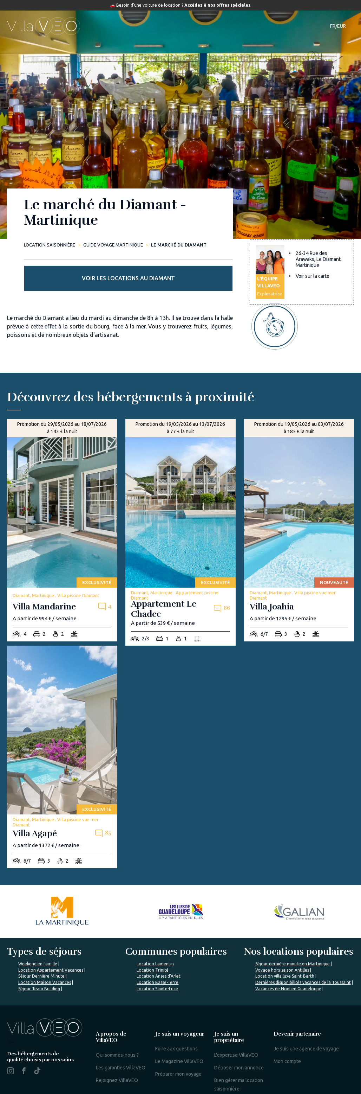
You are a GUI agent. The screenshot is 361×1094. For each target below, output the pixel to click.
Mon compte (287, 1027)
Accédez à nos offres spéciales (217, 5)
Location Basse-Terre (157, 948)
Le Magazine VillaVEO (179, 1027)
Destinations (161, 26)
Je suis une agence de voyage (306, 1014)
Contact (304, 26)
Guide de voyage (211, 26)
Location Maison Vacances (44, 948)
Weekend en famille (37, 929)
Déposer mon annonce (239, 1033)
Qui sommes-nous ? (117, 1021)
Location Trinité (153, 936)
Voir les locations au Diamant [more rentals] (301, 227)
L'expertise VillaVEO (236, 1021)
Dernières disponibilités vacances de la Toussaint (303, 948)
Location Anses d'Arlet (158, 942)
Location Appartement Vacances (50, 936)
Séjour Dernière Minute (41, 942)
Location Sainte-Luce (157, 954)
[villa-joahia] (299, 496)
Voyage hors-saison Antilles (282, 936)
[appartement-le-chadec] (180, 498)
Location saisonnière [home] (49, 244)
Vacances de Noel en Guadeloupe (288, 954)
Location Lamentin (155, 929)
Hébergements (114, 26)
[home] (43, 26)
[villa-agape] (62, 723)
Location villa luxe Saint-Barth (284, 942)
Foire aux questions (176, 1014)
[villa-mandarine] (62, 496)
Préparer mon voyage (178, 1040)
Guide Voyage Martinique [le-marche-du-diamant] (113, 244)
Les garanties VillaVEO (120, 1033)
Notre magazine (265, 26)
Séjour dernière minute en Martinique (292, 929)
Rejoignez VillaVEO (117, 1046)
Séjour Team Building (39, 954)
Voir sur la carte (312, 285)
